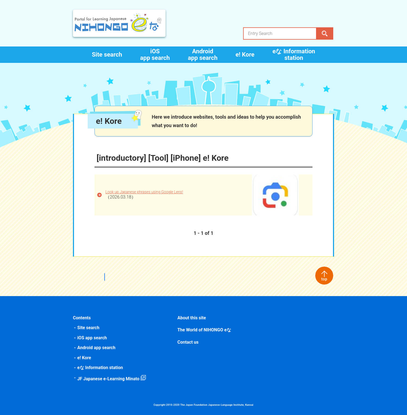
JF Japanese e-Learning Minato (109, 378)
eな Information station (293, 54)
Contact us (188, 342)
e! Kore (244, 54)
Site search (107, 54)
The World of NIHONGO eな (204, 329)
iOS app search (155, 54)
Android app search (203, 54)
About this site (192, 317)
